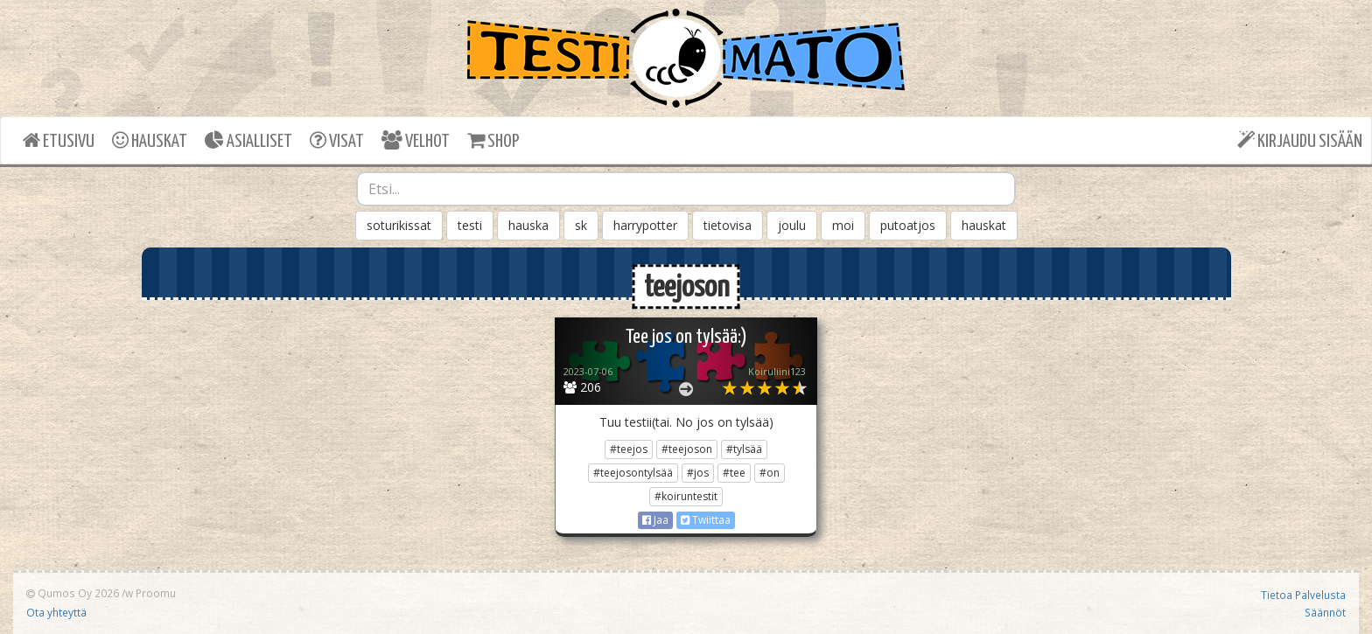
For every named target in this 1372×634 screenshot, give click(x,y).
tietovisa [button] (728, 225)
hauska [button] (528, 225)
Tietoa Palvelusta (1303, 595)
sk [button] (581, 225)
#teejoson (687, 449)
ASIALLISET (248, 140)
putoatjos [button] (907, 225)
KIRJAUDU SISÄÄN (1299, 140)
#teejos (629, 449)
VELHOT (416, 140)
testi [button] (470, 225)
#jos (698, 472)
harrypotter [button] (645, 225)
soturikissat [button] (399, 225)
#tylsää (744, 449)
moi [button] (843, 225)
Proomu (156, 593)
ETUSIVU (58, 140)
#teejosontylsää (633, 472)
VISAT (337, 140)
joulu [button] (792, 225)
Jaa (655, 519)
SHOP (493, 140)
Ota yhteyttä (56, 612)
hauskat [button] (984, 225)
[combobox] (686, 188)
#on (770, 472)
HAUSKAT (149, 140)
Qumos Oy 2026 (72, 593)
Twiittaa (706, 519)
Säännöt (1325, 612)
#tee (734, 472)
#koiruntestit (686, 496)
